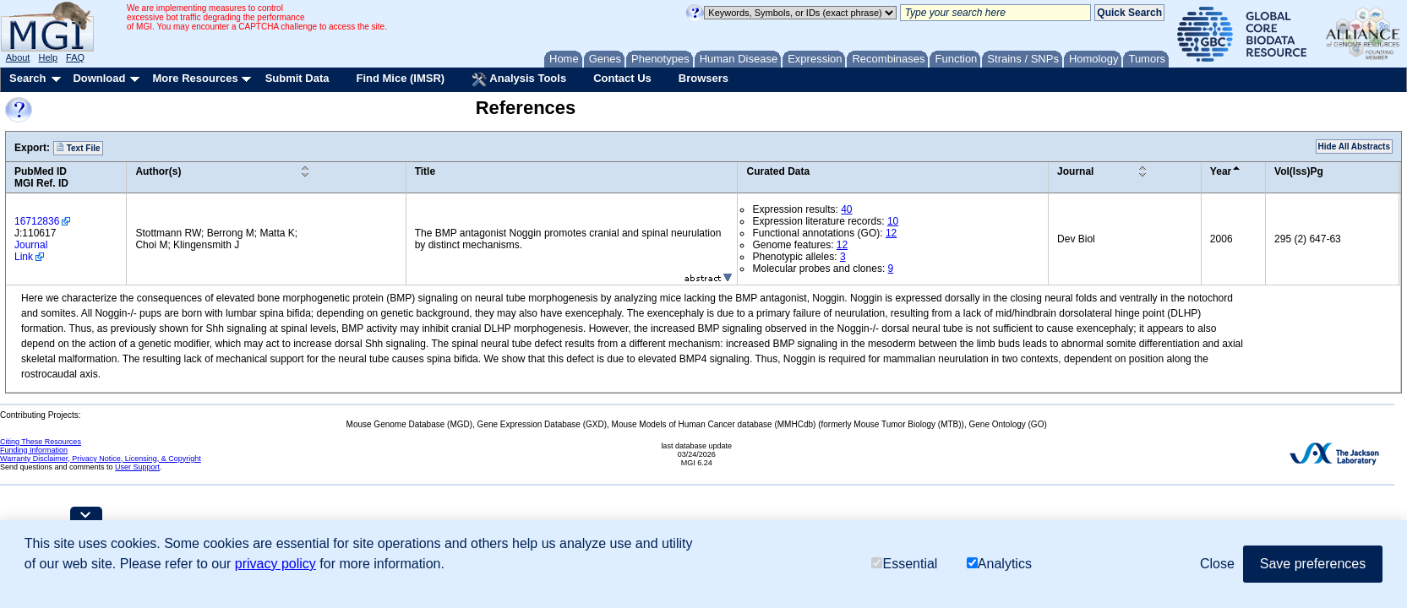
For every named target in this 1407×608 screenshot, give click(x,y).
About (18, 57)
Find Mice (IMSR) (400, 78)
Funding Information (34, 450)
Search (27, 78)
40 (846, 209)
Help (47, 57)
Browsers (703, 78)
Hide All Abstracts (1354, 146)
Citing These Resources (40, 441)
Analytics (999, 563)
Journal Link (30, 251)
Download (99, 78)
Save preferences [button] (1313, 563)
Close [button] (1217, 563)
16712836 (36, 221)
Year (1220, 171)
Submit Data (297, 78)
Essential (904, 563)
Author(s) (158, 171)
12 (891, 233)
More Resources (194, 78)
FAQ (75, 57)
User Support (137, 467)
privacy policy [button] (275, 563)
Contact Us (622, 78)
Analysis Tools (519, 79)
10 (892, 221)
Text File (78, 148)
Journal (1075, 171)
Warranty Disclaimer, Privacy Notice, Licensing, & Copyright (100, 458)
